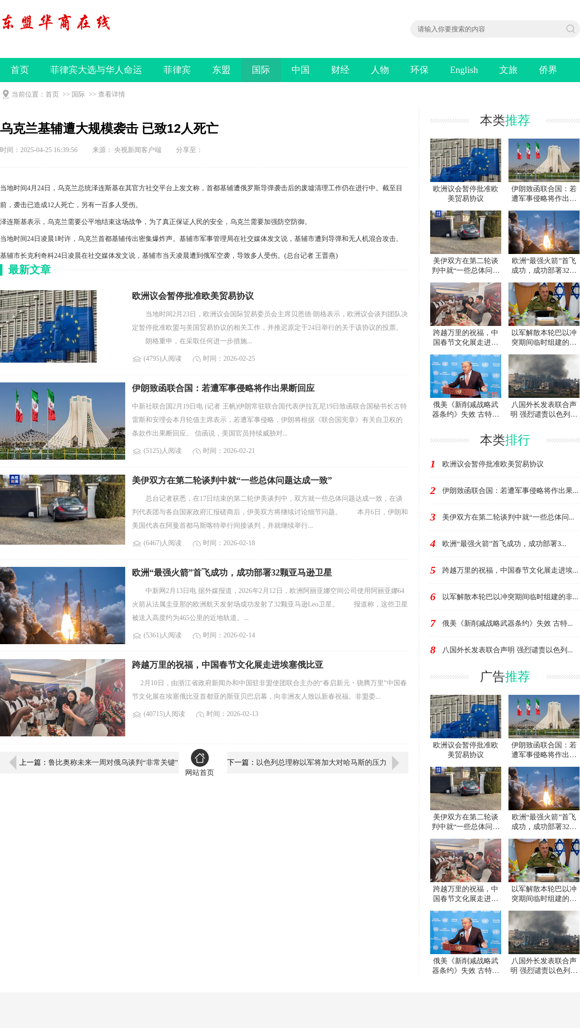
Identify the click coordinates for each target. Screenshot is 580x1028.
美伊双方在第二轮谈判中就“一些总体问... (508, 517)
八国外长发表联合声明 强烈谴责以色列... (507, 650)
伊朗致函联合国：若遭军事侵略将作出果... (510, 490)
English (464, 70)
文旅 (508, 70)
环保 (419, 70)
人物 (380, 70)
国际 (261, 70)
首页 (20, 70)
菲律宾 (177, 70)
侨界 (548, 70)
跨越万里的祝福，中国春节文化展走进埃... (510, 570)
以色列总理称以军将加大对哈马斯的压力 (321, 762)
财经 (340, 70)
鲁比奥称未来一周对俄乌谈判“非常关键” (113, 762)
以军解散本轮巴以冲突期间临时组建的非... (510, 597)
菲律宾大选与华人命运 (96, 70)
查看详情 (111, 94)
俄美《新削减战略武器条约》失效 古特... (507, 623)
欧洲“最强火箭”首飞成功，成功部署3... (504, 544)
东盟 (221, 70)
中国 (300, 70)
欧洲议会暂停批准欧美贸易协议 (493, 464)
